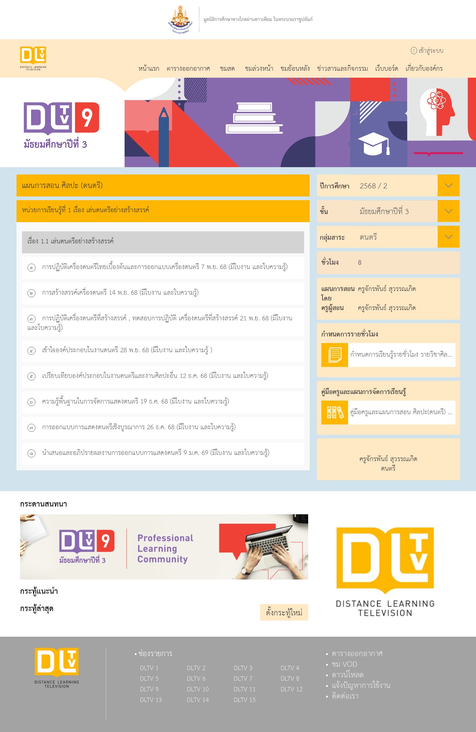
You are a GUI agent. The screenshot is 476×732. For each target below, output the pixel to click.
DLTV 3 (243, 668)
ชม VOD (344, 664)
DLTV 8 (290, 679)
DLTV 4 (290, 668)
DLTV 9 (149, 689)
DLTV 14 (198, 700)
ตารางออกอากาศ (357, 654)
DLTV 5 (149, 679)
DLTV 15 (245, 700)
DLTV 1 (149, 668)
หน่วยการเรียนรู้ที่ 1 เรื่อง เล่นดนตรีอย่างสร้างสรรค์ (85, 210)
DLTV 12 (292, 689)
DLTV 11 (245, 689)
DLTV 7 (243, 679)
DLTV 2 (196, 668)
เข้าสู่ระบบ (427, 51)
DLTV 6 (196, 679)
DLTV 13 (151, 700)
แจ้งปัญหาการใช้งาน (361, 685)
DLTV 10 (198, 689)
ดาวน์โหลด (348, 675)
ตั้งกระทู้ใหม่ (284, 613)
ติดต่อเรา (345, 696)
